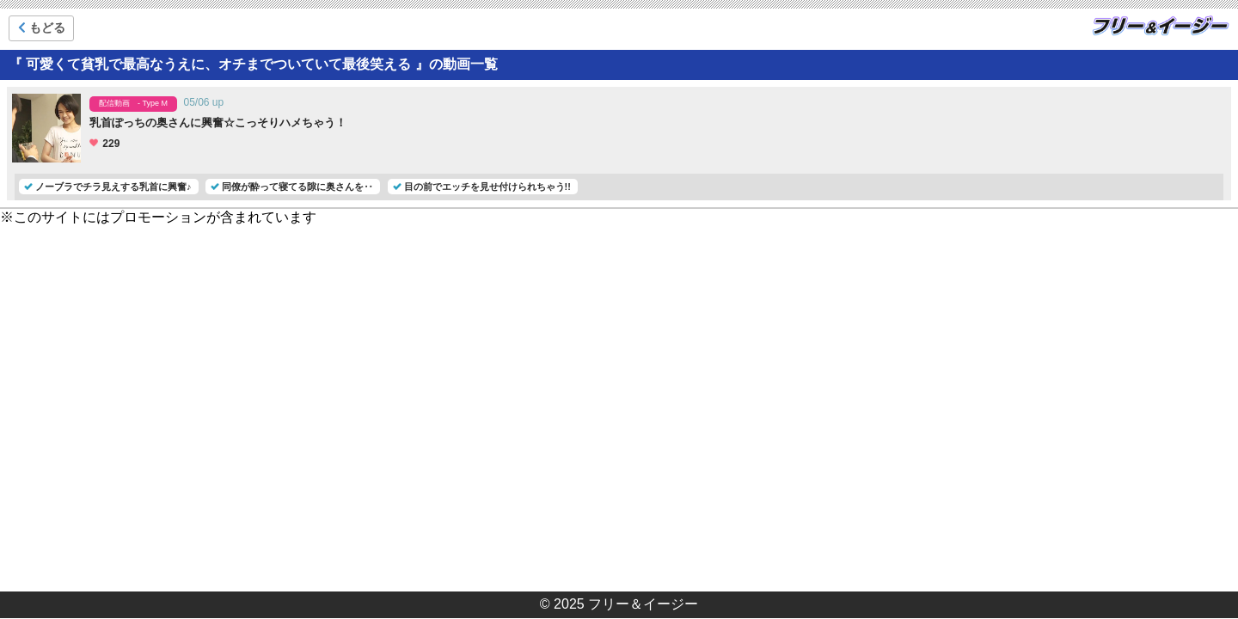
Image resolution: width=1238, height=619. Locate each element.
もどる (41, 27)
